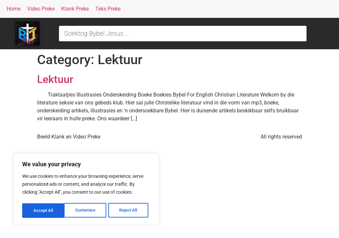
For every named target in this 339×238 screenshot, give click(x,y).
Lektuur (55, 79)
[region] (86, 190)
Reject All (87, 210)
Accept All (129, 210)
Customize (43, 210)
